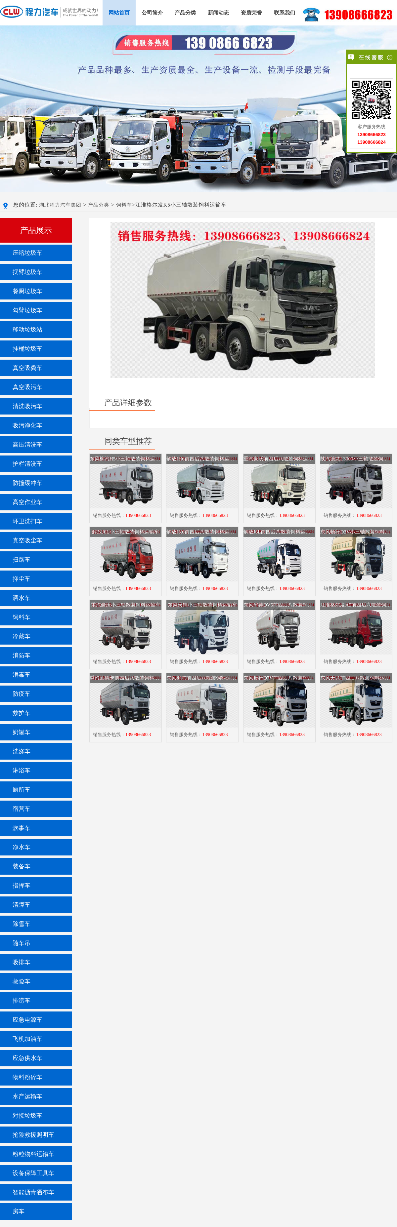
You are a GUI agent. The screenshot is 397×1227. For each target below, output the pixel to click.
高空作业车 (27, 502)
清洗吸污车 (27, 406)
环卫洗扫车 (27, 521)
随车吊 (21, 943)
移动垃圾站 (27, 329)
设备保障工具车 (33, 1173)
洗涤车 (21, 751)
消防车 (21, 655)
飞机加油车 (27, 1039)
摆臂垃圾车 (27, 272)
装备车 (21, 866)
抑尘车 (21, 578)
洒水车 (21, 598)
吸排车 (21, 962)
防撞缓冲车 (27, 483)
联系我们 (284, 13)
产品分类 (185, 13)
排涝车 (21, 1000)
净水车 (21, 847)
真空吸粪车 (27, 368)
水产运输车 (27, 1096)
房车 (18, 1211)
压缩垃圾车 (27, 253)
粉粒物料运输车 (33, 1154)
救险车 (21, 981)
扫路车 (21, 559)
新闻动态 (218, 13)
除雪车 (21, 924)
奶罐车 (21, 732)
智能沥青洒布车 (33, 1192)
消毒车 (21, 674)
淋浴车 (21, 770)
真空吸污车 (27, 387)
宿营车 (21, 809)
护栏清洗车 (27, 463)
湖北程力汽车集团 (60, 205)
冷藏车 (21, 636)
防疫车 (21, 694)
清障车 (21, 904)
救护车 (21, 713)
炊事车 (21, 828)
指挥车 (21, 885)
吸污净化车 (27, 425)
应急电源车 (27, 1019)
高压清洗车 (27, 444)
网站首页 (119, 13)
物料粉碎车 (27, 1077)
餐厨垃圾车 (27, 291)
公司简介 (152, 13)
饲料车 (124, 205)
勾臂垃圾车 (27, 310)
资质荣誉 (251, 13)
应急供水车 (27, 1058)
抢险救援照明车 (33, 1134)
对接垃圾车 (27, 1115)
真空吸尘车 (27, 540)
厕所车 (21, 789)
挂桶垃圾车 (27, 348)
